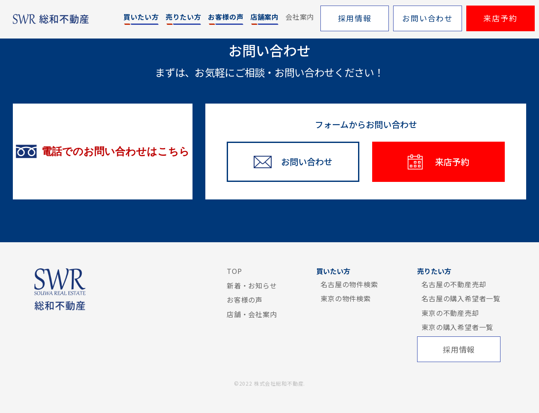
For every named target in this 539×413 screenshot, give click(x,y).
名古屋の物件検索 (349, 284)
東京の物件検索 (345, 298)
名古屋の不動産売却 (453, 284)
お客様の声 (245, 299)
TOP (234, 271)
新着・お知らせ (252, 285)
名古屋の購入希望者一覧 (460, 298)
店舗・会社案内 (252, 314)
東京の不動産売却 (450, 313)
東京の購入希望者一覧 (457, 327)
